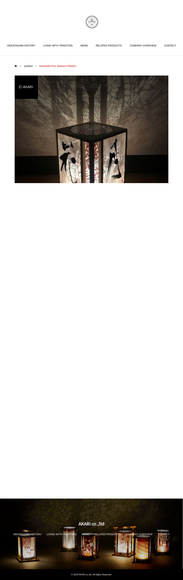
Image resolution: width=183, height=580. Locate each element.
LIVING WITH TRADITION (58, 45)
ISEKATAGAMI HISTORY (21, 45)
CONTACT (170, 45)
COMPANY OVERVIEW (143, 45)
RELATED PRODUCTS (109, 45)
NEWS (84, 45)
